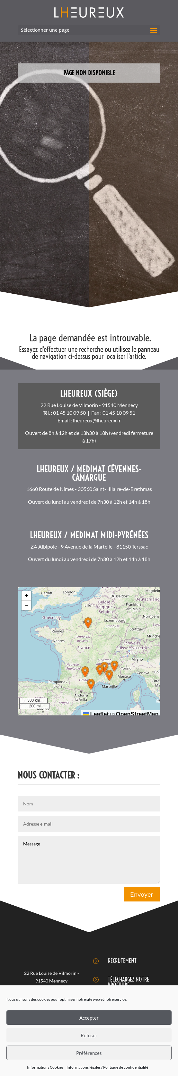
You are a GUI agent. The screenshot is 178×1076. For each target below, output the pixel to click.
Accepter (89, 1018)
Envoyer (141, 894)
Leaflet (96, 714)
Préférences (89, 1053)
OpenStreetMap (137, 714)
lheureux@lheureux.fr (97, 420)
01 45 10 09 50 (69, 413)
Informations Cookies (45, 1067)
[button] (88, 623)
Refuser (89, 1035)
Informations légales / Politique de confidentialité (107, 1067)
